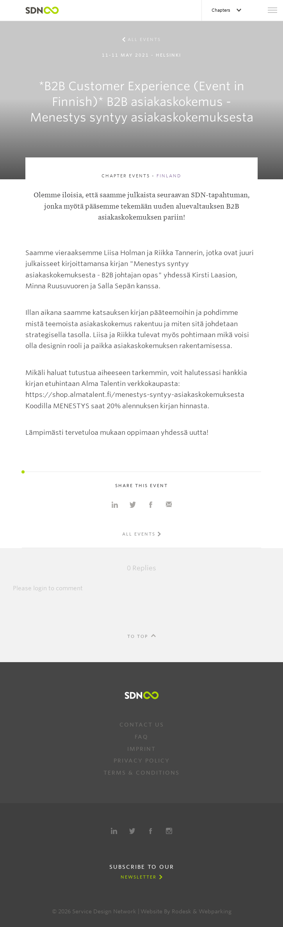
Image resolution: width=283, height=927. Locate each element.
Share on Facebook (151, 505)
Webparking (215, 911)
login (40, 588)
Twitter (132, 831)
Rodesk (181, 911)
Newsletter (139, 877)
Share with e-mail (169, 505)
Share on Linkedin (115, 505)
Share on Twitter (133, 505)
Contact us (141, 725)
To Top (137, 636)
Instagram (169, 831)
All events (144, 39)
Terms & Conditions (141, 773)
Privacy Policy (142, 760)
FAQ (141, 737)
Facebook (151, 831)
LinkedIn (114, 831)
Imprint (141, 749)
